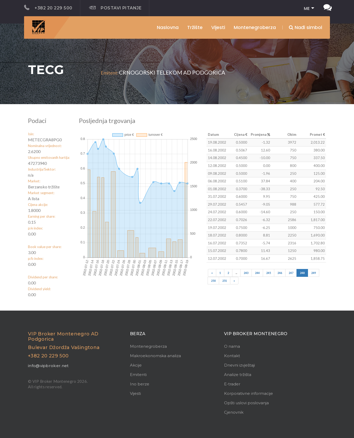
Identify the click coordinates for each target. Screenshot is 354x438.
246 (279, 272)
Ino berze (139, 383)
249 (313, 272)
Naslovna (168, 27)
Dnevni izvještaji (239, 365)
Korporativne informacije (248, 393)
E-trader (232, 383)
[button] (307, 9)
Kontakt (232, 355)
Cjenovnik (233, 412)
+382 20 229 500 (48, 7)
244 (257, 272)
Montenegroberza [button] (255, 27)
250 (213, 280)
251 (224, 280)
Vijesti (218, 27)
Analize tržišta (237, 374)
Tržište (195, 27)
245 (268, 272)
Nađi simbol (305, 27)
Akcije (136, 365)
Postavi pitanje (115, 8)
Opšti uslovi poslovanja (246, 402)
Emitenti (138, 374)
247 (291, 272)
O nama (232, 346)
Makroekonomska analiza (155, 355)
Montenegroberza (148, 346)
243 (246, 272)
